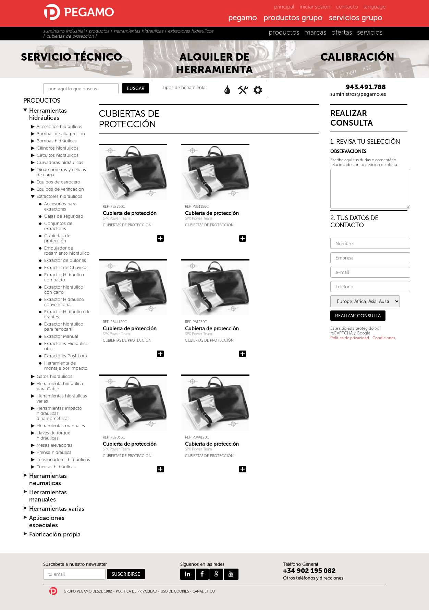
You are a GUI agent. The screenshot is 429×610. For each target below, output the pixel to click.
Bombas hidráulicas (57, 140)
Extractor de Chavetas (66, 267)
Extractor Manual (61, 336)
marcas (315, 32)
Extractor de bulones (65, 260)
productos (284, 32)
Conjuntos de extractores (58, 226)
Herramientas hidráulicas (48, 114)
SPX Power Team (116, 218)
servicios (369, 32)
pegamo (242, 18)
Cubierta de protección (130, 213)
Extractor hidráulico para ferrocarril (63, 326)
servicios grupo (355, 18)
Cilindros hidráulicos (57, 148)
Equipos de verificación (60, 189)
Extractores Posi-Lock (65, 355)
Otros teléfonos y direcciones (313, 578)
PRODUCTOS (41, 100)
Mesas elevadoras (54, 445)
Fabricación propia (55, 534)
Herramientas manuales (61, 425)
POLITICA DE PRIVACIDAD (136, 591)
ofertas (341, 32)
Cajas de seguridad (63, 216)
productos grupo (292, 18)
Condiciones (383, 337)
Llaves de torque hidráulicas (53, 435)
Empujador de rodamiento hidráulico (66, 250)
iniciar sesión (315, 6)
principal (284, 6)
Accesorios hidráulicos (59, 126)
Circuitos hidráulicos (57, 155)
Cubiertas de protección (57, 238)
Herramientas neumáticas (48, 479)
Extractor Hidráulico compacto (64, 277)
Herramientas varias (56, 508)
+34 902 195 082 (309, 571)
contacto (347, 6)
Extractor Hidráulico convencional (64, 302)
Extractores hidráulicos (59, 196)
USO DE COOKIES (175, 591)
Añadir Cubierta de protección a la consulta (160, 238)
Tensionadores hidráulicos (63, 459)
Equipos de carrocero (58, 182)
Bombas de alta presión (61, 133)
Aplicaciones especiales (46, 521)
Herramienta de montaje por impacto (65, 365)
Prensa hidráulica (54, 452)
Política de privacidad (349, 337)
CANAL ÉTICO (204, 591)
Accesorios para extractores (60, 206)
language (375, 6)
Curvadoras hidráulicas (60, 162)
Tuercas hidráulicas (56, 466)
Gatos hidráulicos (54, 376)
